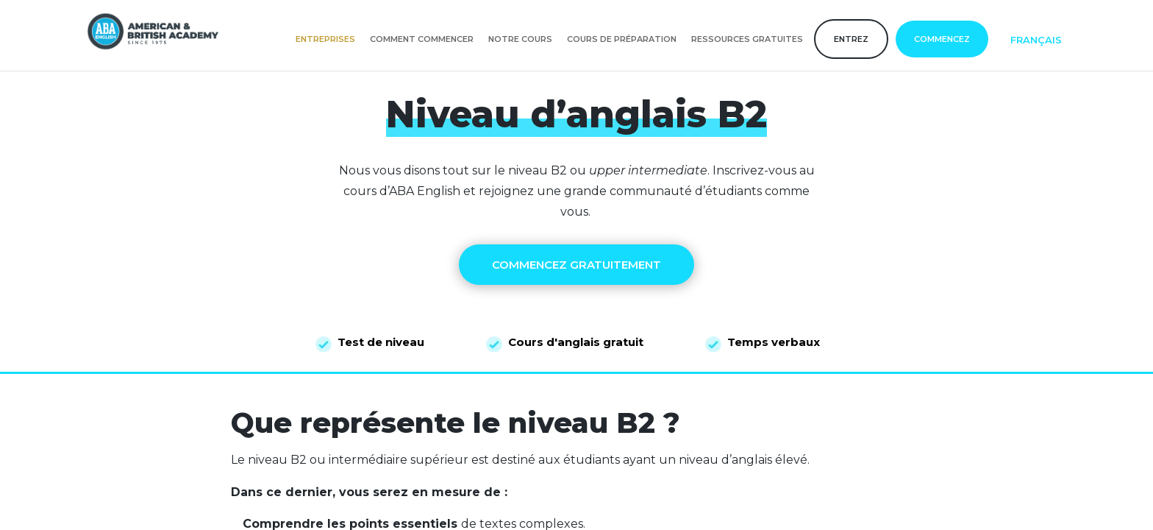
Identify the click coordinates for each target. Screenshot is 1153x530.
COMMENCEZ (942, 39)
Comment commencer (422, 39)
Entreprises (325, 39)
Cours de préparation (622, 39)
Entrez (851, 39)
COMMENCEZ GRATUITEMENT (576, 265)
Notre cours (520, 39)
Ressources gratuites (747, 39)
